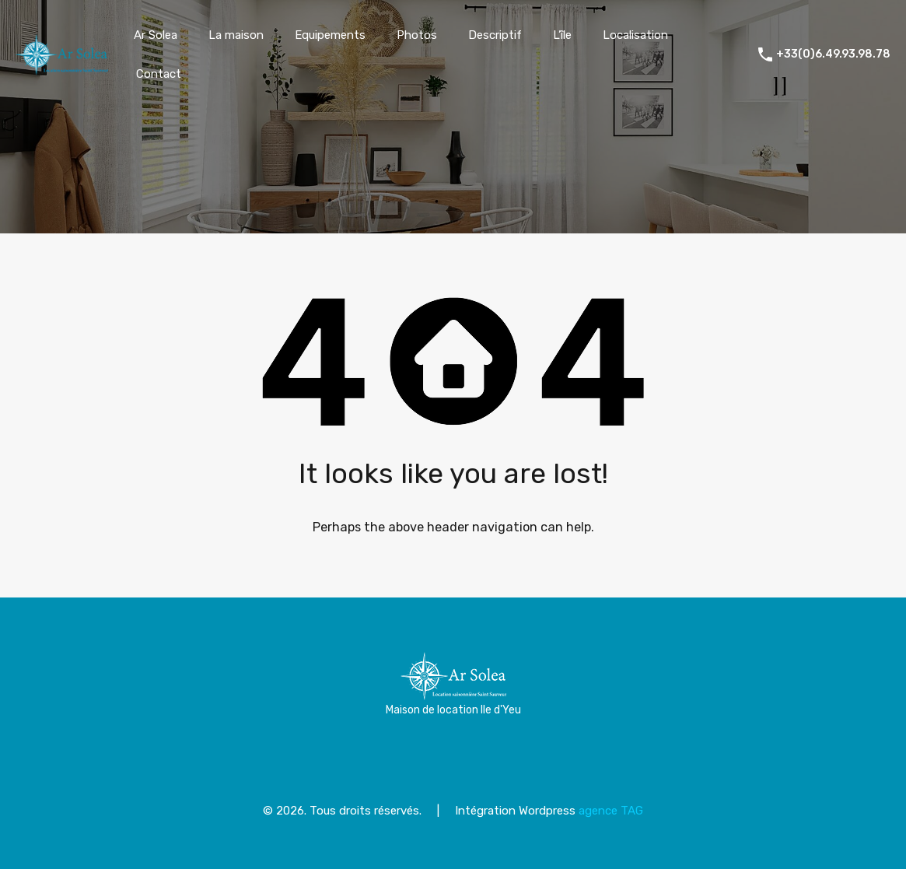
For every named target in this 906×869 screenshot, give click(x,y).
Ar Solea (155, 35)
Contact (158, 74)
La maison (236, 35)
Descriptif (495, 35)
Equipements (330, 35)
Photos (417, 35)
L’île (562, 35)
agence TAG (611, 811)
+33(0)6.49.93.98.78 (833, 54)
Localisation (635, 35)
